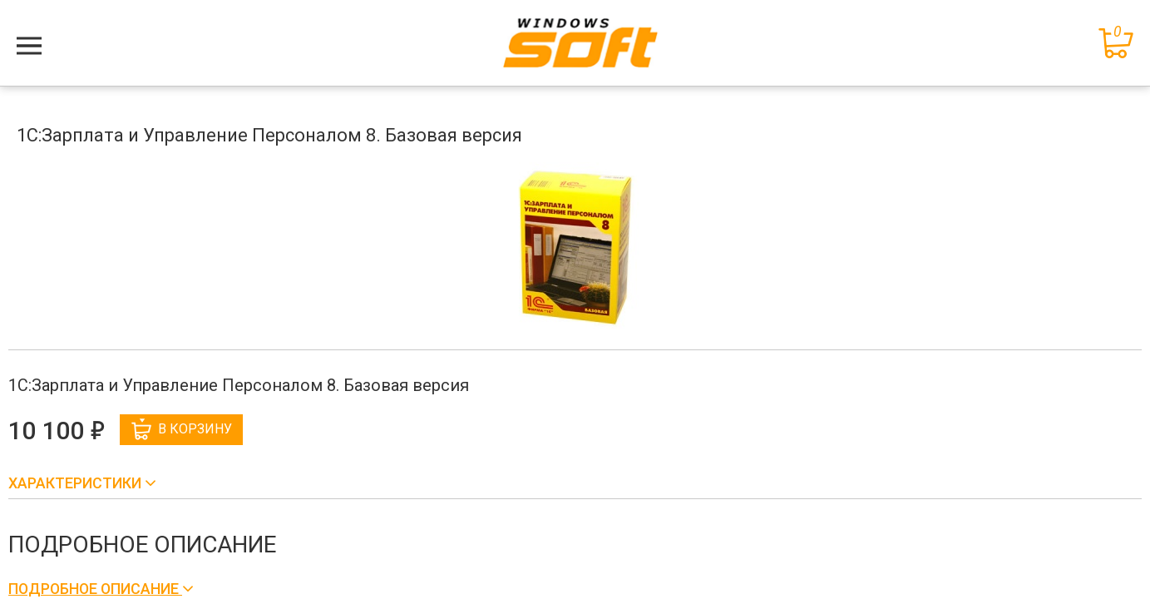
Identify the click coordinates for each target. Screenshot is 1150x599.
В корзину (181, 429)
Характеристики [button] (76, 483)
